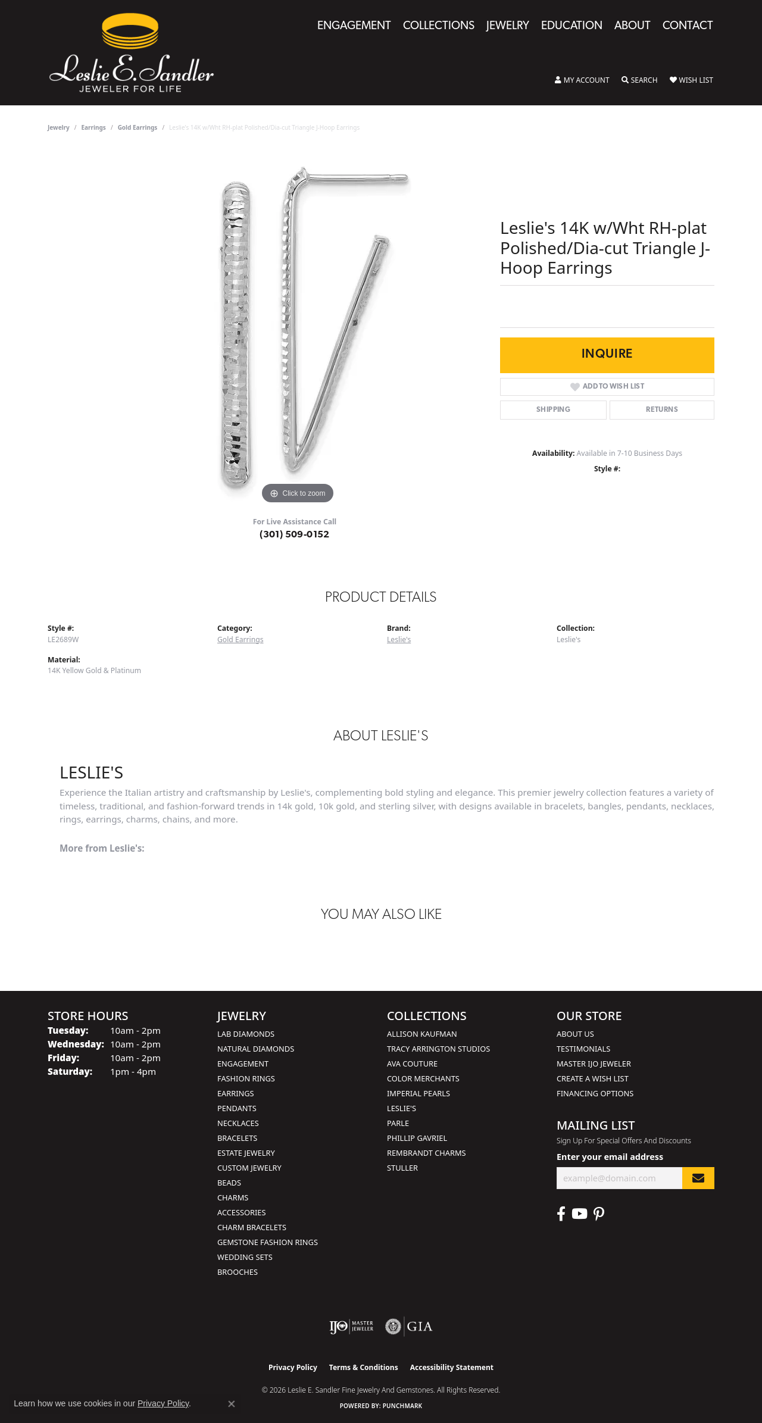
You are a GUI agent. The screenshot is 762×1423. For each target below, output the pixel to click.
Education (571, 26)
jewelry (59, 127)
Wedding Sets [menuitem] (245, 1257)
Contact (688, 26)
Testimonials (583, 1048)
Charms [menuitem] (232, 1197)
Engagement (354, 26)
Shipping (553, 410)
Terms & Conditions (363, 1367)
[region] (297, 328)
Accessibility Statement (452, 1367)
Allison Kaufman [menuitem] (422, 1033)
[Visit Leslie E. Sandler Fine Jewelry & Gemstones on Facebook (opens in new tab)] (561, 1214)
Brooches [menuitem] (237, 1271)
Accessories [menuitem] (241, 1212)
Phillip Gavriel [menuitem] (417, 1138)
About (632, 26)
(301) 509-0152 (295, 535)
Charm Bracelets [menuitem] (251, 1227)
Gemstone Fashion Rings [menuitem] (267, 1242)
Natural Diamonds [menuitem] (255, 1048)
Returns (662, 410)
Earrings (94, 127)
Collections (438, 26)
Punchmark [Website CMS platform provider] (403, 1406)
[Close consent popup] (231, 1404)
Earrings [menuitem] (235, 1093)
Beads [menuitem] (229, 1182)
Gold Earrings (138, 127)
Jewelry (507, 26)
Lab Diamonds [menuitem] (245, 1033)
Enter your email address (610, 1156)
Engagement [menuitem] (242, 1063)
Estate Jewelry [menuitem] (246, 1152)
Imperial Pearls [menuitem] (418, 1093)
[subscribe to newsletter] (698, 1178)
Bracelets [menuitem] (237, 1138)
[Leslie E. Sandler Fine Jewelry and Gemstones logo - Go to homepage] (137, 52)
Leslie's (399, 639)
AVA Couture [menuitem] (412, 1063)
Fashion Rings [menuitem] (246, 1078)
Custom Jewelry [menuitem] (249, 1167)
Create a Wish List (593, 1078)
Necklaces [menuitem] (238, 1123)
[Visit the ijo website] (351, 1326)
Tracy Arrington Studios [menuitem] (438, 1048)
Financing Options (595, 1093)
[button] (582, 80)
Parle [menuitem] (398, 1123)
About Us (575, 1033)
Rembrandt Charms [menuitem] (426, 1152)
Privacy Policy (292, 1367)
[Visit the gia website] (409, 1326)
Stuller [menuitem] (402, 1167)
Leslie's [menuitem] (401, 1108)
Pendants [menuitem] (237, 1108)
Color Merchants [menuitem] (423, 1078)
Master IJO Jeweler (594, 1063)
